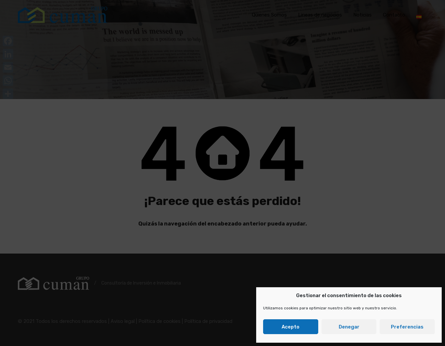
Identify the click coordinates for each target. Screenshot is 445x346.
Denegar (349, 327)
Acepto (290, 327)
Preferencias (407, 327)
